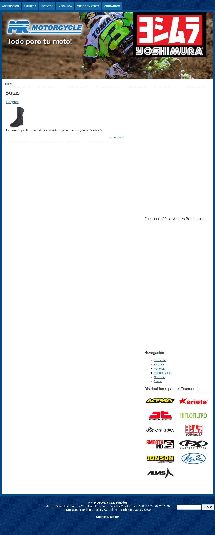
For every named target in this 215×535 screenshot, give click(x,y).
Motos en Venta (88, 6)
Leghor (12, 102)
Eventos (47, 6)
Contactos (112, 6)
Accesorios (10, 6)
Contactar (159, 377)
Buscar (158, 381)
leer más (118, 137)
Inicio (8, 83)
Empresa (30, 6)
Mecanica (65, 6)
